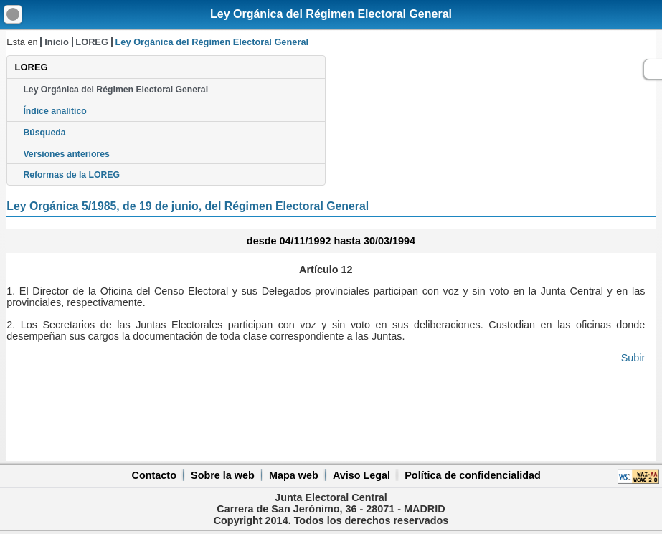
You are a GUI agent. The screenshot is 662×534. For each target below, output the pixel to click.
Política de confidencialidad (473, 475)
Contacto (154, 475)
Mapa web (293, 475)
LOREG (91, 42)
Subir (633, 357)
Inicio (56, 42)
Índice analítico (54, 111)
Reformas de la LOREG (71, 175)
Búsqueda (44, 133)
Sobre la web (223, 475)
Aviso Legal (361, 475)
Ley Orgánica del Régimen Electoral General (331, 14)
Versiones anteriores (66, 154)
